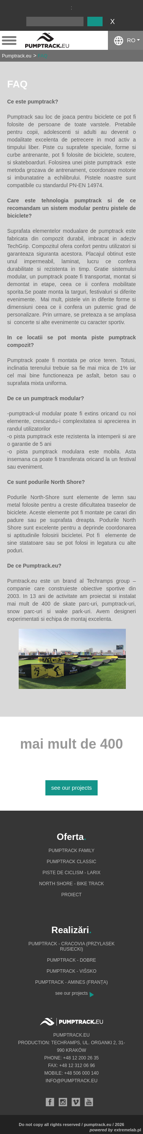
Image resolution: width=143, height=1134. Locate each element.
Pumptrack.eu (16, 56)
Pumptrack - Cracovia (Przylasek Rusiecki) (71, 946)
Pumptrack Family (71, 850)
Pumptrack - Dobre (71, 960)
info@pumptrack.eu (71, 1080)
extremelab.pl (127, 1130)
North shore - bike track (71, 883)
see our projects (71, 787)
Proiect (71, 894)
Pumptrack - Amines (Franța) (71, 982)
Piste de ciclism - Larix (71, 872)
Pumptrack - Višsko (71, 971)
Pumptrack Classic (71, 861)
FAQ (42, 56)
